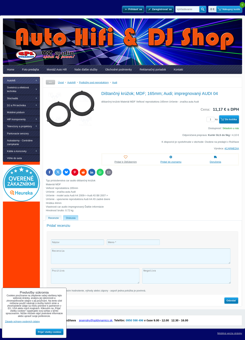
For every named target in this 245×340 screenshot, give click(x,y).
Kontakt (178, 69)
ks (212, 119)
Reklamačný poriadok (153, 69)
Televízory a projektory (19, 126)
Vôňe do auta (14, 158)
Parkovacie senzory (18, 133)
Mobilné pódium (15, 112)
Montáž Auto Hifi (57, 69)
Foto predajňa (30, 69)
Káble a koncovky (16, 151)
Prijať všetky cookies (49, 332)
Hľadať (202, 9)
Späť (50, 82)
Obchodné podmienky (118, 69)
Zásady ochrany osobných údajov (22, 321)
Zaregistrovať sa (162, 9)
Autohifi (11, 80)
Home (10, 69)
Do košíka (231, 119)
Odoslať (231, 300)
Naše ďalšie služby (85, 69)
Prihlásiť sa (135, 9)
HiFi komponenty (16, 119)
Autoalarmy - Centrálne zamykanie (20, 142)
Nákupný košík (231, 9)
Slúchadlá (12, 98)
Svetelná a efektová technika (18, 89)
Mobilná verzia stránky (229, 333)
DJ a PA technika (16, 105)
